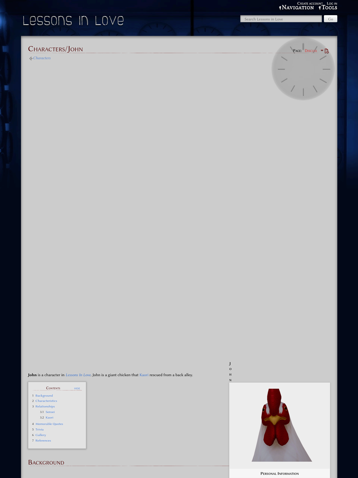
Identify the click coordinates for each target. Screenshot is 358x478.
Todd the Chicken (259, 411)
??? (129, 411)
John (181, 411)
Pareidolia (210, 411)
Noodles (194, 411)
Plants (225, 411)
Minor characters (179, 424)
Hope (170, 411)
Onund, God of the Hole (293, 411)
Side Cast (163, 390)
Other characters (91, 442)
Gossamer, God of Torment (177, 417)
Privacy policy (149, 468)
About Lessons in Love (181, 468)
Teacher (238, 411)
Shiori (204, 417)
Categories (43, 442)
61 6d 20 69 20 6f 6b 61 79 (70, 411)
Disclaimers (211, 468)
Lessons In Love (78, 110)
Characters (41, 57)
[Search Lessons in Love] (281, 18)
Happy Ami (155, 411)
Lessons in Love (74, 22)
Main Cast (163, 378)
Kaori (144, 110)
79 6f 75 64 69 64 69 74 (108, 411)
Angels (139, 411)
